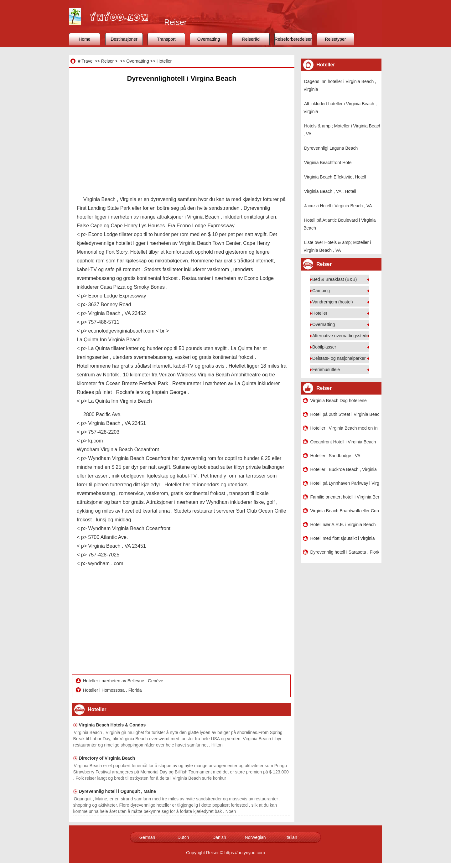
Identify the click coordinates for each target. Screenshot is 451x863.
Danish (219, 837)
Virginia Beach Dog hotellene (338, 400)
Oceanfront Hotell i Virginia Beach (343, 441)
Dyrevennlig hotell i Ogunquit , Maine (117, 791)
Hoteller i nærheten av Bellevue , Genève (123, 680)
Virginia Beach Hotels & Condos (112, 724)
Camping (321, 290)
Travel (87, 61)
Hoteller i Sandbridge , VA (335, 455)
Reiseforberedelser (293, 39)
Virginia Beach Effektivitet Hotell (335, 176)
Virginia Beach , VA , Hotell (330, 191)
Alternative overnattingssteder (341, 335)
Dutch (183, 837)
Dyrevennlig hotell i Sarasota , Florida (344, 552)
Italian (291, 837)
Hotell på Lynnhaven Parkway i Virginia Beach (344, 483)
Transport (166, 39)
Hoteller (164, 61)
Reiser (107, 61)
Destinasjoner (124, 39)
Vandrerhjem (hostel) (332, 301)
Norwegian (255, 837)
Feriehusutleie (326, 369)
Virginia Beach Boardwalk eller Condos (344, 510)
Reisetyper (335, 39)
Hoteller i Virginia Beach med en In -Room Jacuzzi (344, 428)
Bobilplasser (324, 346)
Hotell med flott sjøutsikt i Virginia (342, 538)
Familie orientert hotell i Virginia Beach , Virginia (344, 496)
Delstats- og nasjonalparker (338, 358)
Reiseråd (251, 39)
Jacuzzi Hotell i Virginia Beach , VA (338, 205)
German (147, 837)
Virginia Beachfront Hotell (329, 162)
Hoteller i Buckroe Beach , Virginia (343, 469)
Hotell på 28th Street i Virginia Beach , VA (344, 414)
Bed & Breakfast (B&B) (334, 279)
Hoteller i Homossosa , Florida (113, 690)
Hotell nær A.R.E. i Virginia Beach (343, 524)
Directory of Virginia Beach (107, 758)
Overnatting (208, 39)
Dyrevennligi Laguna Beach (331, 148)
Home (84, 39)
